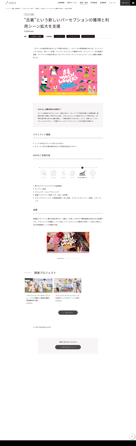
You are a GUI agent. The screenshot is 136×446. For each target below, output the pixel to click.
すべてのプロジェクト (43, 347)
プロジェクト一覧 (28, 8)
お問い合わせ (125, 3)
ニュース (112, 2)
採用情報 (94, 2)
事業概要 (61, 2)
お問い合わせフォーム (69, 367)
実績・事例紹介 (16, 8)
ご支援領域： (49, 36)
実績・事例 (84, 2)
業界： (26, 36)
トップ (7, 8)
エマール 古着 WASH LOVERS (48, 109)
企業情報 (103, 2)
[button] (55, 278)
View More (69, 332)
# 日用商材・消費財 (36, 36)
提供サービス (72, 2)
